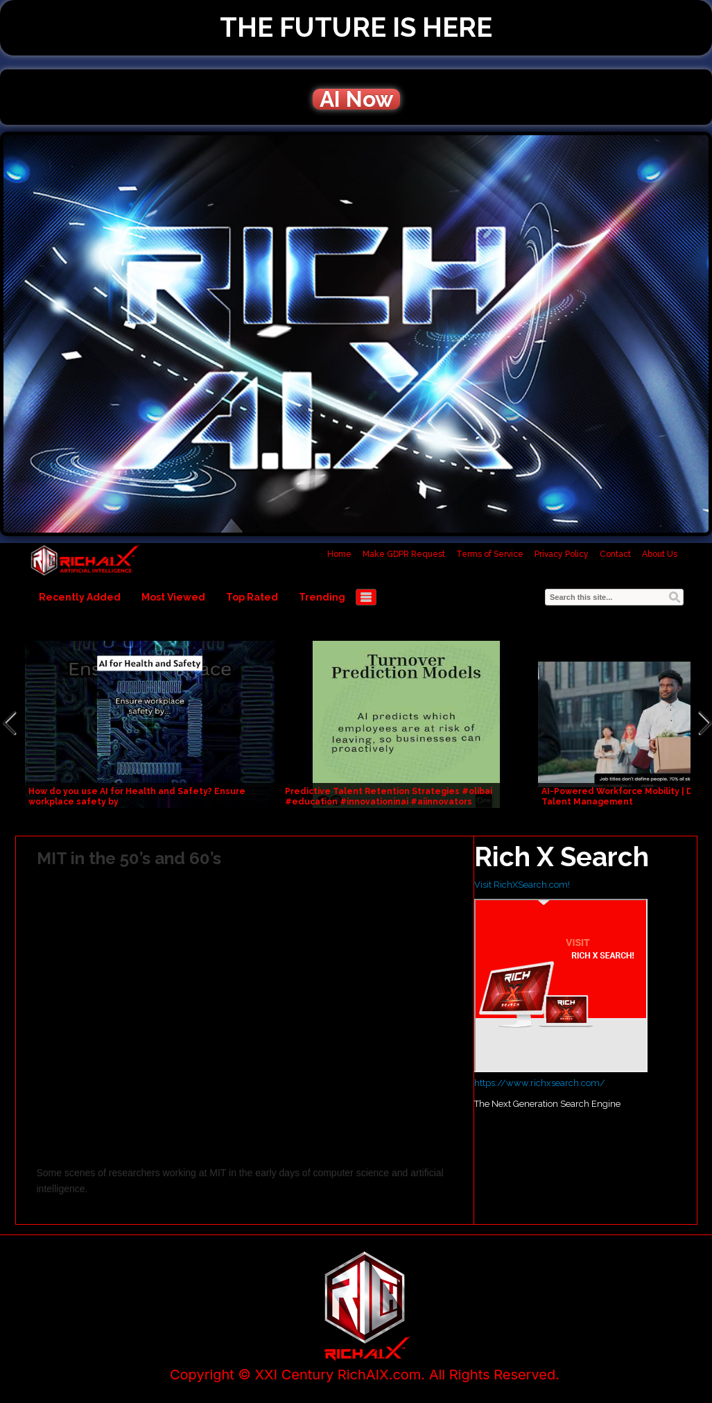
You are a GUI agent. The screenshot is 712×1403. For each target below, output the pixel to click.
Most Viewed (173, 597)
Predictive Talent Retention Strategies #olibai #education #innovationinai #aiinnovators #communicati (388, 801)
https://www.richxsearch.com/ (539, 1083)
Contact (615, 554)
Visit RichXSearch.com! (522, 884)
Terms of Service (489, 554)
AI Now (356, 99)
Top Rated (252, 597)
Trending (322, 597)
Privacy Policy (562, 554)
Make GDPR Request (404, 554)
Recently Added (80, 597)
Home (339, 554)
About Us (659, 554)
